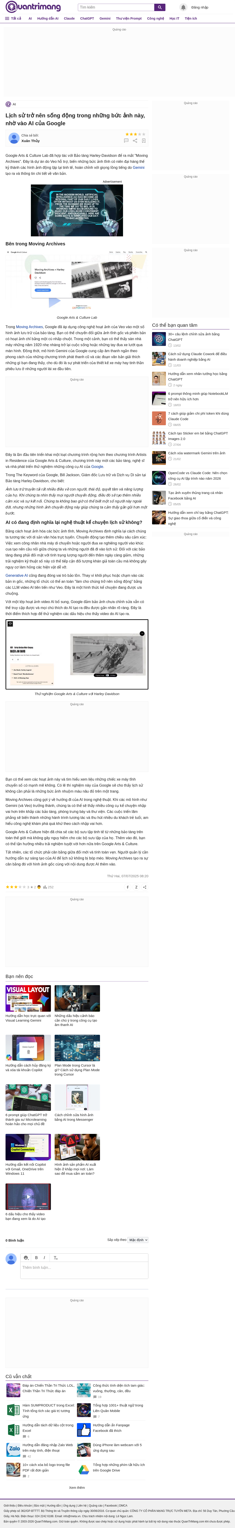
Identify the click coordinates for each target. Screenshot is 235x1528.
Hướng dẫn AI (48, 18)
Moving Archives (29, 327)
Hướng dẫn (54, 1505)
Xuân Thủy (30, 141)
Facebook (111, 1505)
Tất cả (16, 18)
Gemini (105, 18)
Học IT (174, 18)
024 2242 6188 (44, 1516)
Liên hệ (82, 1505)
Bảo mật (39, 1505)
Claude (69, 18)
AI (30, 18)
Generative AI (17, 575)
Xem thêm (77, 1487)
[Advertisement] (119, 64)
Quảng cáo (96, 1505)
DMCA (123, 1505)
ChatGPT (87, 18)
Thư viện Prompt (129, 18)
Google (97, 467)
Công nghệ (155, 18)
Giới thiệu (9, 1505)
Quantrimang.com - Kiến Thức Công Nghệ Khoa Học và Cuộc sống (33, 7)
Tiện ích (191, 18)
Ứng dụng (69, 1505)
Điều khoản (25, 1505)
